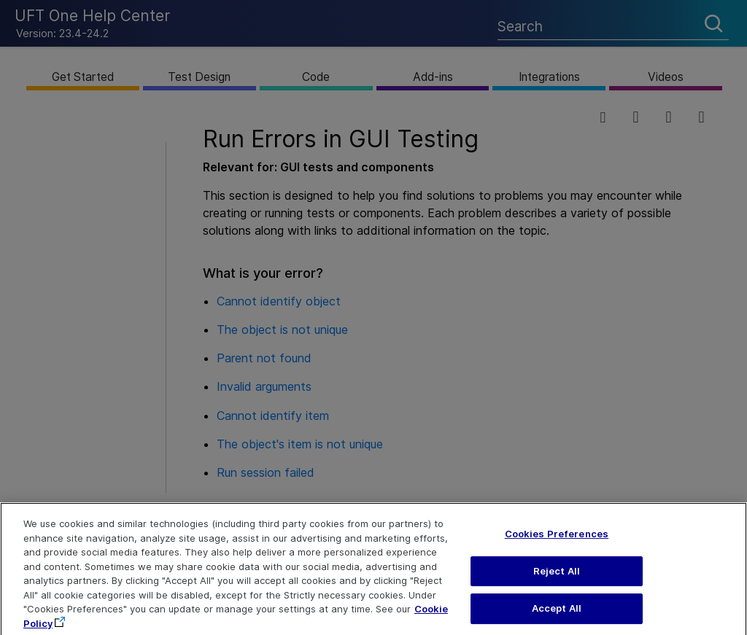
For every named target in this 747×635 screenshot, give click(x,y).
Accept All (556, 619)
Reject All (556, 581)
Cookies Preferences (556, 544)
